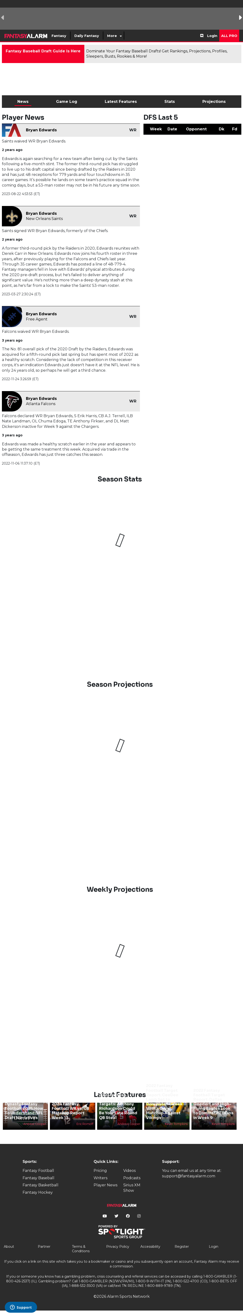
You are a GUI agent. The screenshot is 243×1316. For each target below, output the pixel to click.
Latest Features (121, 101)
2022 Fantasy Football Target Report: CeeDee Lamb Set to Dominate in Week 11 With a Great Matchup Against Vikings (166, 1101)
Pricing (100, 1170)
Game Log (66, 101)
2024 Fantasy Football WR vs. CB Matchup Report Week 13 (70, 1110)
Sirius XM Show (131, 1188)
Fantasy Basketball (40, 1185)
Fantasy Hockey (38, 1192)
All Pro (229, 36)
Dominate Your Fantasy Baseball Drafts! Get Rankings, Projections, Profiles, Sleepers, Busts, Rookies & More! (156, 54)
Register (182, 1246)
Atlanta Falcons (40, 404)
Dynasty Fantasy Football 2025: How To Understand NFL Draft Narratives (24, 1110)
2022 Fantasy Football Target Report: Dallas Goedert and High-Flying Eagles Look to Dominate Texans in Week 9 (213, 1104)
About (9, 1246)
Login (212, 36)
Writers (100, 1178)
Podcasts (131, 1178)
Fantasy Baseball (38, 1178)
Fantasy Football (38, 1170)
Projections (214, 101)
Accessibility (150, 1246)
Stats (169, 101)
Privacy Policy (117, 1246)
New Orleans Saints (44, 218)
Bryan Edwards (41, 130)
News (23, 101)
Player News (105, 1185)
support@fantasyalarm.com (188, 1176)
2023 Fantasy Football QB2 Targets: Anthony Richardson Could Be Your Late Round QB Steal (118, 1106)
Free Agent (37, 319)
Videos (129, 1170)
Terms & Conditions (81, 1248)
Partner (44, 1246)
